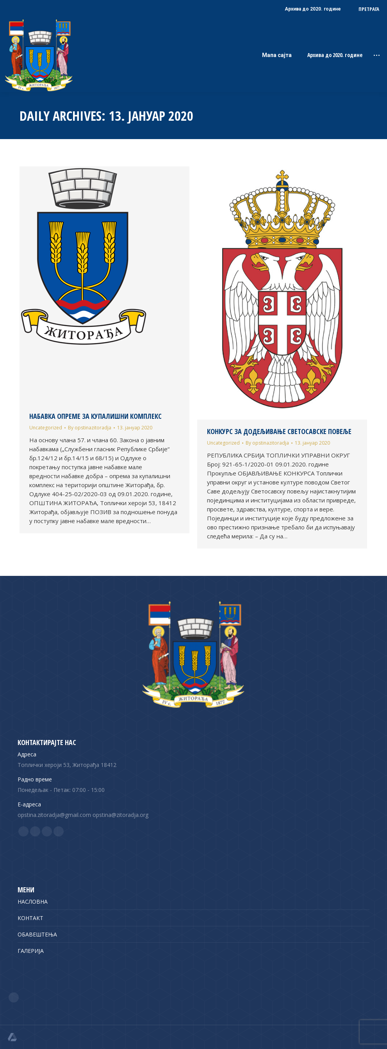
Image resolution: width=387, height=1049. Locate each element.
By (89, 427)
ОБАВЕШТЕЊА (37, 934)
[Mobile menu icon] (376, 55)
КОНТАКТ (30, 918)
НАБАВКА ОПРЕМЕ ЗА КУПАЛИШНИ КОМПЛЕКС (95, 416)
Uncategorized (45, 427)
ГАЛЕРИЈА (31, 950)
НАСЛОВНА (33, 901)
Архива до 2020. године (334, 55)
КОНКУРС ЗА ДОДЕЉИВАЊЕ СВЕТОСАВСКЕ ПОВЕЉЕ (279, 431)
